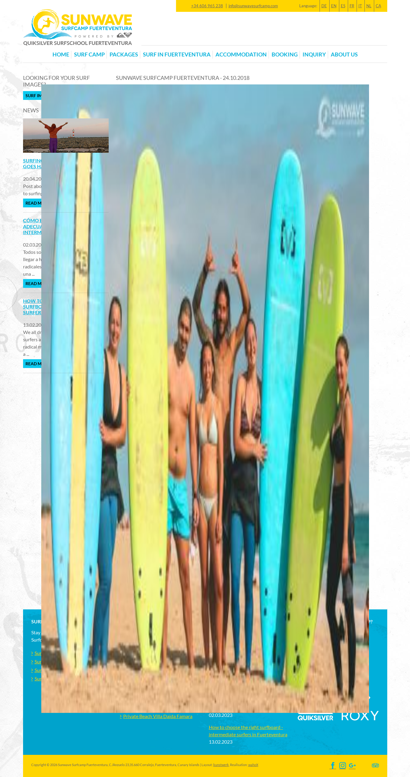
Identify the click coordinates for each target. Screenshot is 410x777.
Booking (285, 54)
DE (324, 5)
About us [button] (344, 54)
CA (378, 5)
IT (360, 5)
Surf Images (39, 95)
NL (368, 5)
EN (334, 5)
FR (352, 5)
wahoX (253, 765)
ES (343, 5)
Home (61, 54)
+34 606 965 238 (207, 5)
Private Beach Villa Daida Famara (157, 716)
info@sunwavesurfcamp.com (253, 5)
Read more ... (39, 203)
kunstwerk (221, 765)
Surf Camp (89, 54)
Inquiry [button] (314, 54)
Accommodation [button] (241, 54)
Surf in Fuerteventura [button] (177, 54)
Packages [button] (124, 54)
